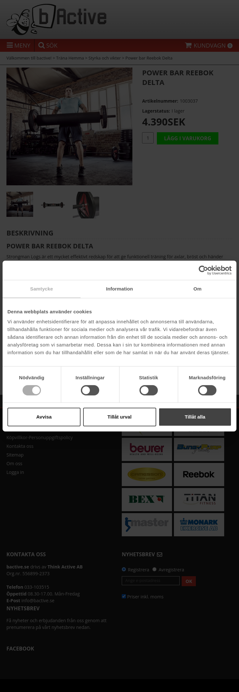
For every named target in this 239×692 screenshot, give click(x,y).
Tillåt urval (120, 417)
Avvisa (44, 417)
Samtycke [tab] (41, 288)
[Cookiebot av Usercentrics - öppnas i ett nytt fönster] (203, 270)
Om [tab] (197, 288)
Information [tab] (119, 288)
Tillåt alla (195, 417)
